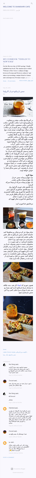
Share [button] (4, 81)
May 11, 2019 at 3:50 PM (15, 402)
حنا (9, 442)
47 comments (11, 81)
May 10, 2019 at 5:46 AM (15, 375)
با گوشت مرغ (24, 352)
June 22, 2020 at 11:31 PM (16, 453)
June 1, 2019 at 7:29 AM (15, 436)
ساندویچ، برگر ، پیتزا (8, 355)
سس (14, 355)
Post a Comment (8, 457)
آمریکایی (18, 352)
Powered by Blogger (18, 469)
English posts (9, 10)
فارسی (18, 10)
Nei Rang (12, 364)
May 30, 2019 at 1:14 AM (15, 425)
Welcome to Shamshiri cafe (16, 7)
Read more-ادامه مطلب (26, 80)
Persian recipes (11, 352)
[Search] (32, 3)
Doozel (11, 380)
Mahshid (11, 408)
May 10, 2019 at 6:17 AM (15, 388)
